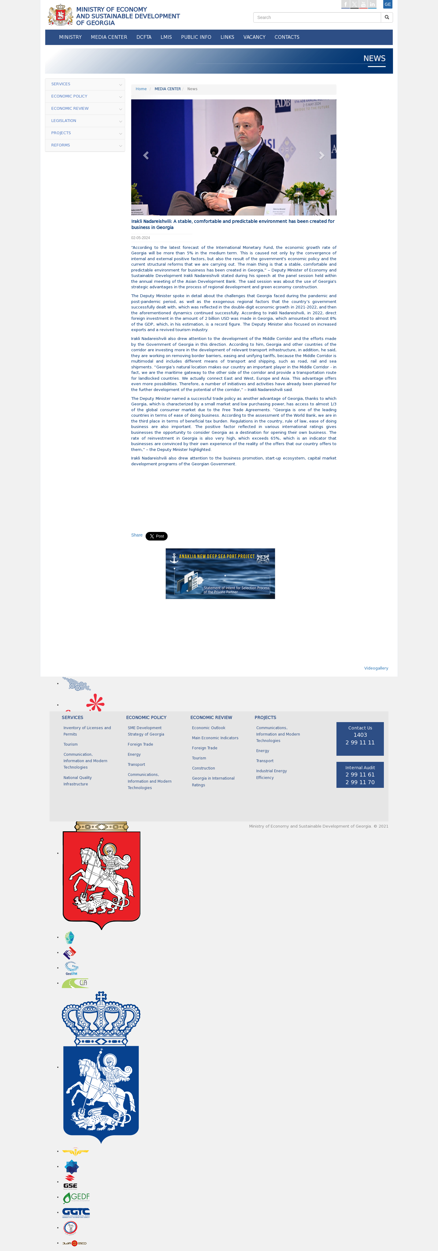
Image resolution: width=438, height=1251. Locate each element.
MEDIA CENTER (109, 37)
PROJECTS (265, 717)
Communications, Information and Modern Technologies (150, 781)
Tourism (71, 745)
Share (137, 535)
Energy (134, 755)
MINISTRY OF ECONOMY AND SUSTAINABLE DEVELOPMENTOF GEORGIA (128, 16)
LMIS (166, 37)
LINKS (227, 37)
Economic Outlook (208, 728)
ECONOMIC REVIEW (211, 717)
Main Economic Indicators (215, 738)
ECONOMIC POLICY (146, 717)
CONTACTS (287, 37)
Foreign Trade (140, 745)
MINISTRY (70, 37)
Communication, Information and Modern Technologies (85, 761)
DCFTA (143, 37)
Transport (136, 765)
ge (388, 4)
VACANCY (254, 37)
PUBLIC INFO (196, 37)
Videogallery (376, 668)
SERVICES (72, 717)
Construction (203, 768)
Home (141, 89)
